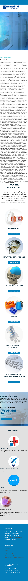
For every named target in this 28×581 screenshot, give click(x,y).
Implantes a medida (9, 554)
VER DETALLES (6, 419)
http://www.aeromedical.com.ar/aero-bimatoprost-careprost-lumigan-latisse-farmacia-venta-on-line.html (14, 180)
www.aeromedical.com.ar (6, 169)
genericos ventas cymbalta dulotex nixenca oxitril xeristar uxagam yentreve (13, 177)
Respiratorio (7, 548)
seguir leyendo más (17, 167)
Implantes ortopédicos (9, 552)
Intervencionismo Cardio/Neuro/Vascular (14, 557)
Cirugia (6, 550)
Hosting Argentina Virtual (14, 564)
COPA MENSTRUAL (5, 509)
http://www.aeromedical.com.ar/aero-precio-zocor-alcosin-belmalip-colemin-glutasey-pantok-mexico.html (14, 92)
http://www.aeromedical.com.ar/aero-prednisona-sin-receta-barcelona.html (12, 129)
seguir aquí (8, 163)
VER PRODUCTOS (14, 233)
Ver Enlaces (13, 136)
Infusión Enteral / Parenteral (11, 555)
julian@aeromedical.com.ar (15, 537)
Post (2, 182)
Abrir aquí (19, 178)
